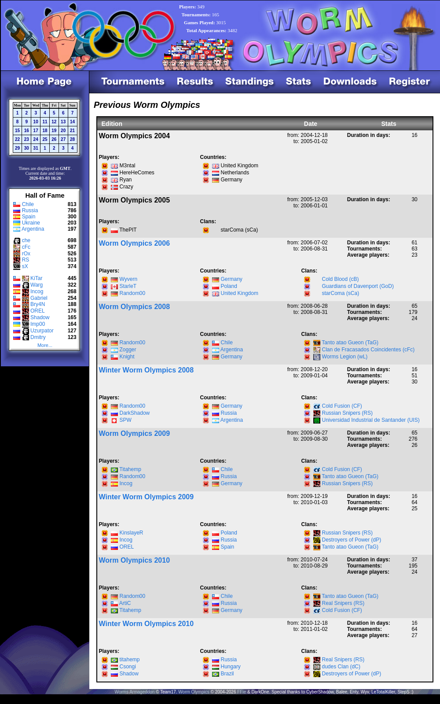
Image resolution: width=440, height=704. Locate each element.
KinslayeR (131, 533)
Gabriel (39, 298)
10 (35, 121)
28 (72, 139)
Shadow (39, 317)
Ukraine (31, 223)
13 (63, 121)
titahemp (130, 659)
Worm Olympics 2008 (134, 306)
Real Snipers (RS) (343, 603)
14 (72, 121)
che (26, 240)
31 (35, 148)
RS (25, 260)
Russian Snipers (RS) (347, 413)
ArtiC (125, 603)
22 (17, 139)
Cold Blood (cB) (340, 279)
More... (44, 345)
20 (63, 130)
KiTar (36, 278)
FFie (241, 691)
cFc (26, 247)
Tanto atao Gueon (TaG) (350, 342)
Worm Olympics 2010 (134, 560)
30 (26, 148)
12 (53, 121)
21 (72, 130)
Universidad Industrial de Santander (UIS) (371, 420)
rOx (26, 254)
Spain (29, 217)
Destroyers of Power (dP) (351, 540)
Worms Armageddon (134, 691)
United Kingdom (239, 293)
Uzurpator (42, 331)
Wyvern (129, 279)
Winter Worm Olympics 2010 (146, 623)
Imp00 (37, 324)
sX (25, 266)
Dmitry (38, 337)
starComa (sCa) (340, 293)
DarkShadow (135, 413)
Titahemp (130, 469)
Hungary (231, 666)
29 (17, 148)
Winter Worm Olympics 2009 (146, 497)
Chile (28, 204)
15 (17, 130)
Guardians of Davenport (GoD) (358, 286)
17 (35, 130)
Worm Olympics (193, 691)
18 (44, 130)
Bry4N (37, 304)
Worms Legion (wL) (345, 357)
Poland (229, 286)
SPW (126, 420)
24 (35, 139)
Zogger (128, 349)
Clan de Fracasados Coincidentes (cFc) (368, 349)
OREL (37, 311)
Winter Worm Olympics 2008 (146, 370)
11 (44, 121)
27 (63, 139)
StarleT (128, 286)
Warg (36, 285)
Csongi (128, 666)
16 (26, 130)
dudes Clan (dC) (341, 666)
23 (26, 139)
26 (53, 139)
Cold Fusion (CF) (342, 406)
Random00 (133, 293)
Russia (30, 210)
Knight (127, 357)
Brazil (227, 674)
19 (53, 130)
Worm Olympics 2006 (134, 243)
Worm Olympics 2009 (134, 433)
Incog (36, 291)
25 (44, 139)
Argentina (33, 229)
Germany (231, 279)
